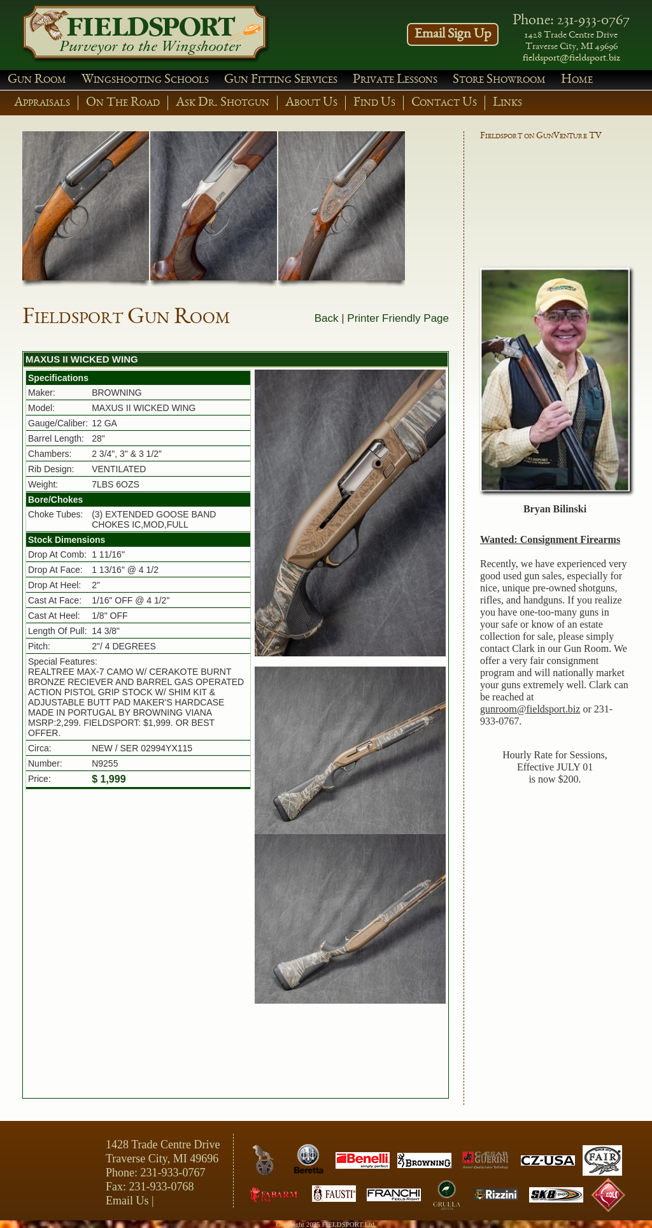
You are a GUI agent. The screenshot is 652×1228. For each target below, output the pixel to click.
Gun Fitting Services (280, 80)
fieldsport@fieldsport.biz (571, 59)
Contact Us (444, 103)
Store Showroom (499, 80)
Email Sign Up (453, 34)
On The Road (123, 103)
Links (507, 103)
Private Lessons (395, 80)
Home (577, 80)
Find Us (374, 103)
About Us (311, 103)
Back (327, 318)
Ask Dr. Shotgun (222, 103)
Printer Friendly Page (398, 318)
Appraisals (42, 103)
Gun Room (37, 80)
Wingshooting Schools (145, 80)
